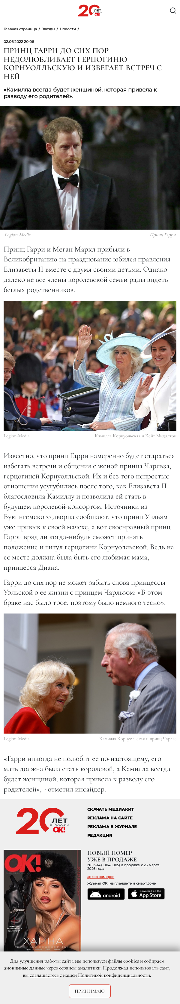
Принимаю (90, 991)
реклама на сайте (110, 818)
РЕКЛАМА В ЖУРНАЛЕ (112, 827)
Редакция (99, 835)
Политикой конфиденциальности (114, 975)
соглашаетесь (44, 975)
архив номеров (100, 877)
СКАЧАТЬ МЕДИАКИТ (110, 809)
